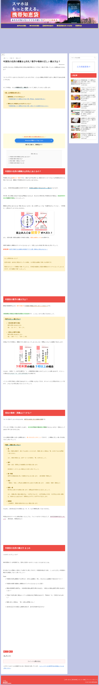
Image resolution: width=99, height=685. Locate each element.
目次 (32, 153)
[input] (84, 57)
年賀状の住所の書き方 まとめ (17, 163)
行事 (10, 652)
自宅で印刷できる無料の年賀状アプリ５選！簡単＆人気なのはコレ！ (28, 250)
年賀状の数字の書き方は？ (16, 159)
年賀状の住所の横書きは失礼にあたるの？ (20, 156)
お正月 (6, 652)
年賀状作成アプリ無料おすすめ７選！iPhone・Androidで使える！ (27, 99)
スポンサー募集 (80, 680)
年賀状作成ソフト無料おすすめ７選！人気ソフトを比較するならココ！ (29, 106)
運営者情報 (72, 680)
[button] (95, 58)
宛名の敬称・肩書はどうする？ (17, 161)
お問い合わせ (64, 680)
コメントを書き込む (34, 662)
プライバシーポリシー (91, 680)
